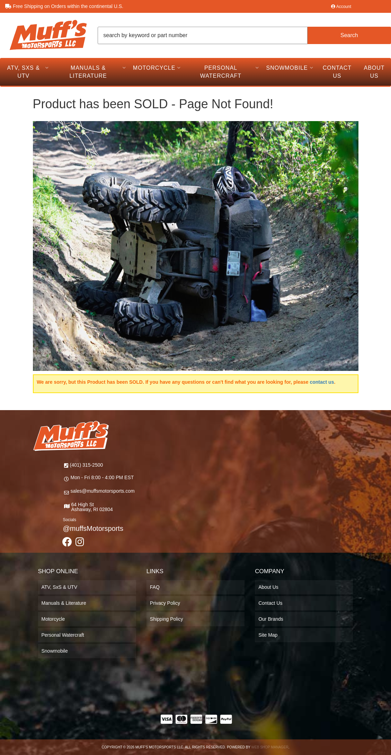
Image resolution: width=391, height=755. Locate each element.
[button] (244, 35)
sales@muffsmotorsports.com (103, 491)
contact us (322, 382)
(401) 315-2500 (86, 465)
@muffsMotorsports (93, 528)
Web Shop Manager (269, 747)
